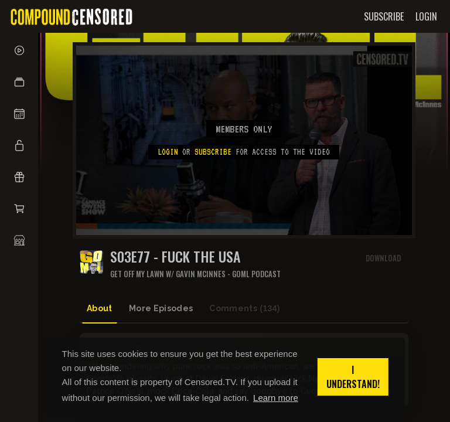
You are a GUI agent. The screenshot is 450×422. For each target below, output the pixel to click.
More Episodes (161, 308)
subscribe (213, 151)
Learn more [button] (275, 398)
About (99, 308)
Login (168, 151)
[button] (19, 82)
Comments (244, 308)
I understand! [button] (353, 377)
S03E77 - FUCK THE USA (175, 256)
